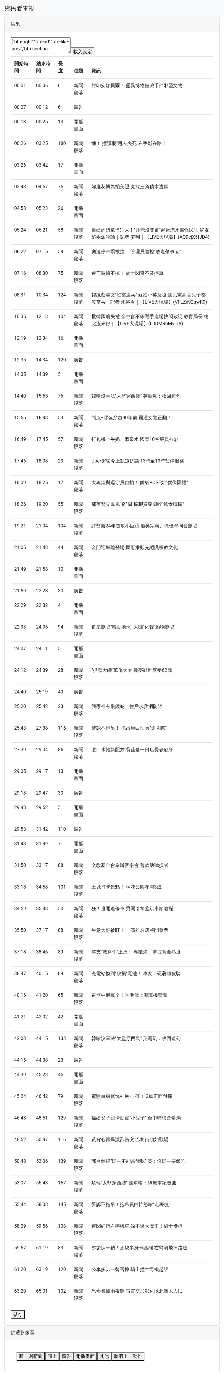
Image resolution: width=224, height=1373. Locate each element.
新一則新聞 (31, 1356)
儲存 (17, 1314)
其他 (104, 1356)
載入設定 (82, 52)
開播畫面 (85, 1356)
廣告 (66, 1356)
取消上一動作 (128, 1356)
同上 (52, 1356)
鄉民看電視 (19, 8)
